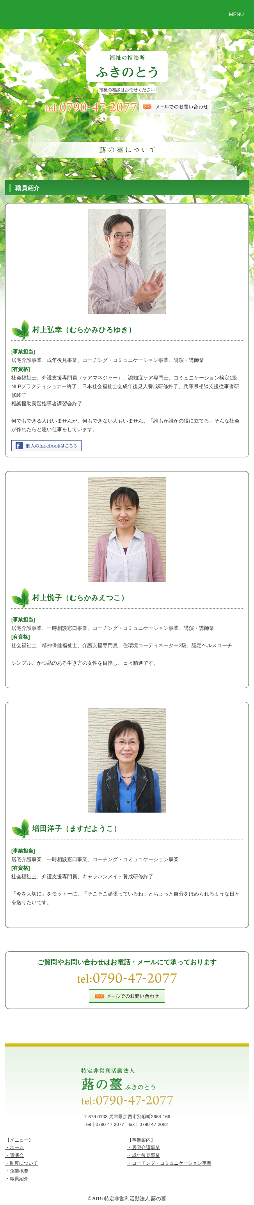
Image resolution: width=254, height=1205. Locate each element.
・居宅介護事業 (143, 1147)
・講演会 (14, 1155)
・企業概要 (16, 1170)
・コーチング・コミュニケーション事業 (169, 1162)
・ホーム (14, 1147)
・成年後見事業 (143, 1155)
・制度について (21, 1162)
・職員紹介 (16, 1178)
